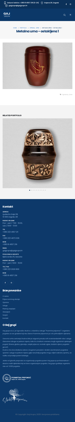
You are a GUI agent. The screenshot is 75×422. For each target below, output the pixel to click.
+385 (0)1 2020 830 (11, 269)
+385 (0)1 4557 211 (10, 232)
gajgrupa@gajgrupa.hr (13, 250)
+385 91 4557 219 (10, 244)
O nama (6, 296)
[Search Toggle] (64, 15)
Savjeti (5, 315)
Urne (70, 95)
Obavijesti (6, 312)
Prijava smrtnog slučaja (11, 299)
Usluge (5, 306)
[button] (30, 190)
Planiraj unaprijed (9, 309)
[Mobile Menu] (70, 15)
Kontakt (5, 318)
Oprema (65, 95)
